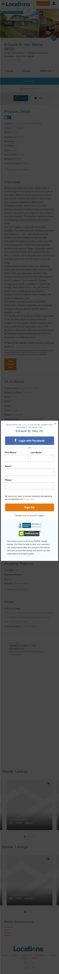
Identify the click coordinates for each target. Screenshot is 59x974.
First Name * (11, 452)
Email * (8, 466)
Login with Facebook (29, 440)
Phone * (9, 480)
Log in (26, 425)
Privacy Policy (28, 499)
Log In (41, 515)
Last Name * (37, 452)
